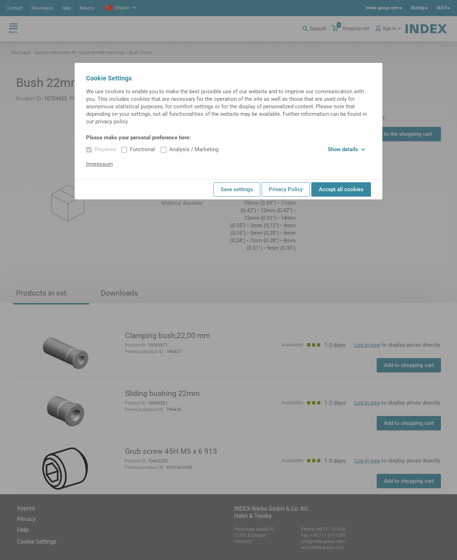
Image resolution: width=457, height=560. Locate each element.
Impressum (99, 164)
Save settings (237, 189)
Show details (346, 149)
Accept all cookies (341, 189)
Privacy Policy (286, 189)
